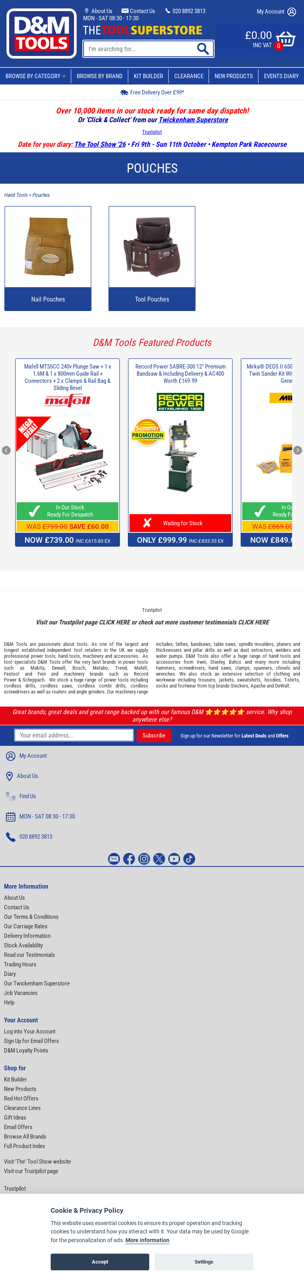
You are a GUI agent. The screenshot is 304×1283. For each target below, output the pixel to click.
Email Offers (18, 1127)
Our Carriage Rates (26, 926)
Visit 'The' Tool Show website (37, 1161)
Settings (204, 1262)
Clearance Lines (22, 1108)
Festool (11, 674)
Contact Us (138, 11)
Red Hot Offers (21, 1098)
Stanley (217, 662)
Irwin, (202, 662)
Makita (37, 668)
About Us (97, 11)
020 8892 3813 (184, 11)
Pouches (40, 195)
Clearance (188, 76)
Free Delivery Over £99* (152, 92)
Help (9, 1002)
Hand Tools (15, 195)
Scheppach (33, 680)
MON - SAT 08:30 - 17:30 (111, 18)
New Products (234, 76)
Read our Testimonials (29, 954)
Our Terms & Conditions (31, 916)
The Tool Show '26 (99, 144)
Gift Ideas (15, 1117)
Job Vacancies (21, 993)
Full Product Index (24, 1146)
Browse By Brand (100, 76)
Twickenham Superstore (193, 119)
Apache (258, 686)
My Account (276, 12)
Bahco (235, 662)
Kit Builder (148, 76)
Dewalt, (59, 668)
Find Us (21, 796)
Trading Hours (20, 964)
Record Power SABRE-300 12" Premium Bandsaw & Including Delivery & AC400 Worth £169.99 (180, 373)
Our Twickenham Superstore (37, 983)
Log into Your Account (29, 1031)
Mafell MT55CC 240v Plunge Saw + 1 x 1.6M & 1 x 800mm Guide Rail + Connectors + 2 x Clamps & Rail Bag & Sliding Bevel (67, 377)
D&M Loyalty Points (26, 1050)
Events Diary (281, 76)
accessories (126, 656)
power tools (43, 656)
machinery (93, 656)
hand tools (69, 656)
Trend (121, 668)
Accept (100, 1262)
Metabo (100, 668)
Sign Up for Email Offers (31, 1041)
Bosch (78, 668)
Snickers (239, 686)
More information (147, 1240)
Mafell (140, 668)
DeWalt (282, 686)
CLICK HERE (114, 622)
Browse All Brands (25, 1136)
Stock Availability (23, 945)
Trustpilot (152, 132)
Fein (42, 674)
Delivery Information (27, 935)
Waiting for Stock (180, 523)
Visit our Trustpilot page (31, 1171)
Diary (10, 974)
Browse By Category (37, 76)
